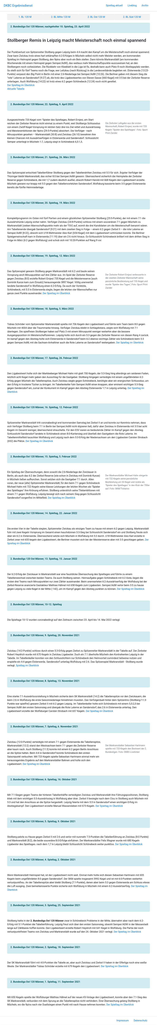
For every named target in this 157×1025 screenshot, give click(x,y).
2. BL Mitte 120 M (60, 16)
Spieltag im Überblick (27, 665)
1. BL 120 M (25, 16)
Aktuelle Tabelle (15, 88)
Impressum (122, 1020)
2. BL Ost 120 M (96, 16)
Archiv (145, 5)
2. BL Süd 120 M (132, 16)
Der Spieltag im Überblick (20, 85)
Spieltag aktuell (114, 5)
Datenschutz (140, 1020)
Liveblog (132, 5)
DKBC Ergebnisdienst (18, 5)
